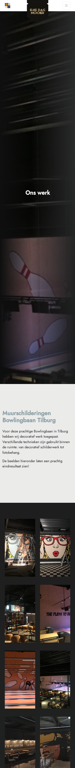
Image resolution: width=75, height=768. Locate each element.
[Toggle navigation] (66, 6)
